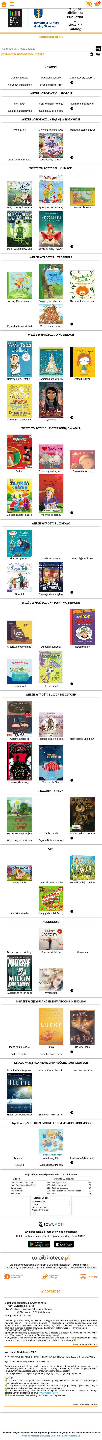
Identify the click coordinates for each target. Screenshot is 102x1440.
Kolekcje (39, 53)
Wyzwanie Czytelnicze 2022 (20, 1352)
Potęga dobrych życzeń (40, 1210)
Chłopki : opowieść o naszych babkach (66, 1191)
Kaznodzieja (15, 1193)
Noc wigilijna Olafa (59, 1182)
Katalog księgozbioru (51, 37)
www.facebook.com (49, 1393)
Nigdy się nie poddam (60, 1188)
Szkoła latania (16, 1188)
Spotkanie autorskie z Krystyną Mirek (26, 1303)
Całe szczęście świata (60, 1185)
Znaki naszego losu (39, 1202)
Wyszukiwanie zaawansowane (17, 53)
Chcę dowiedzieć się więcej (36, 1436)
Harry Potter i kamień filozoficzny (23, 1185)
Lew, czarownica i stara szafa (22, 1182)
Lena (33, 1213)
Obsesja (35, 1204)
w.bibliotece (81, 1264)
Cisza (54, 1193)
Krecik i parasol (17, 1191)
